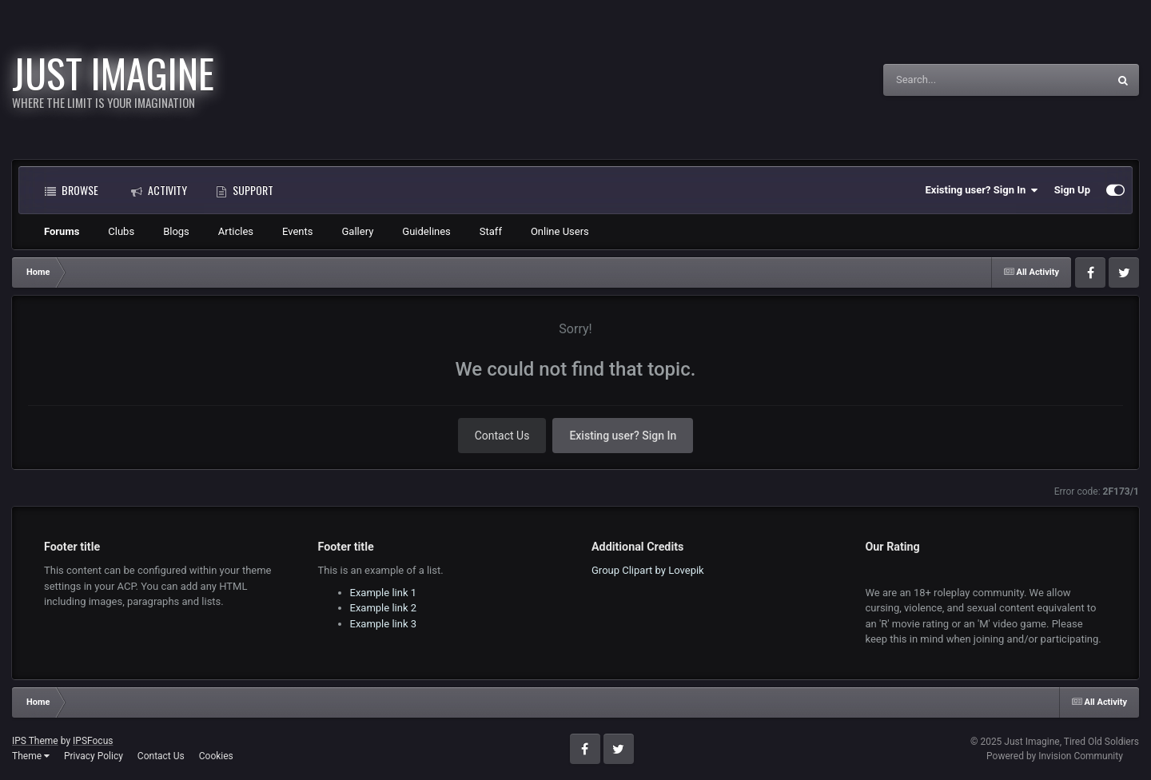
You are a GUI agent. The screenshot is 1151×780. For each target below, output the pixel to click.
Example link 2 (383, 608)
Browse (71, 190)
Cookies (216, 756)
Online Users (560, 231)
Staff (491, 231)
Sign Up (1072, 190)
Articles (235, 231)
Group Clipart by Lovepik (647, 570)
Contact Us (502, 435)
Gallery (358, 231)
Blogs (176, 231)
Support (244, 190)
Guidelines (426, 231)
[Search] (955, 80)
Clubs (121, 231)
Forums (61, 231)
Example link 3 (383, 624)
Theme (31, 756)
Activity (159, 190)
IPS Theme (35, 740)
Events (297, 231)
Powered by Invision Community (1054, 756)
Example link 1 (383, 593)
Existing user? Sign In (982, 190)
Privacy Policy (93, 756)
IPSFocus (93, 740)
